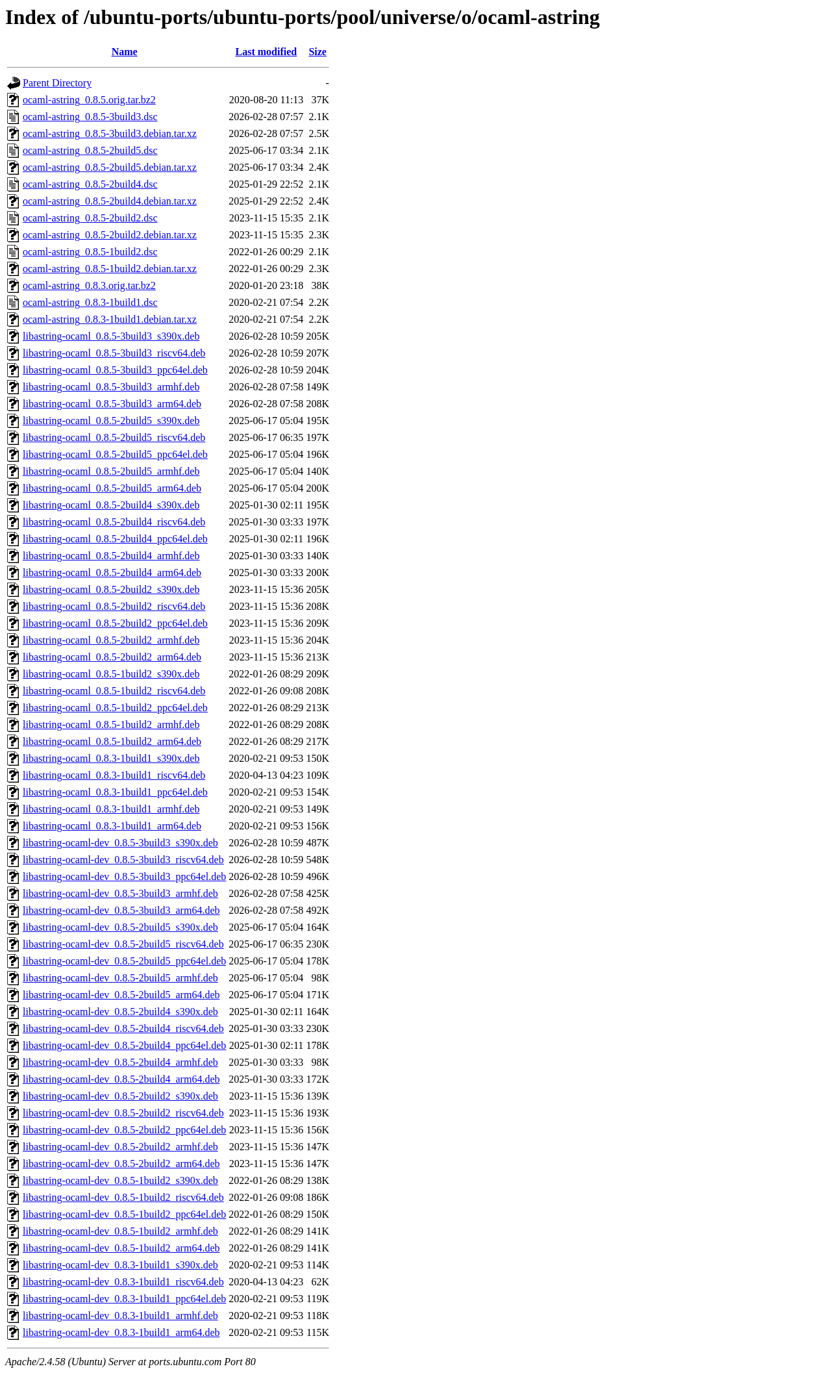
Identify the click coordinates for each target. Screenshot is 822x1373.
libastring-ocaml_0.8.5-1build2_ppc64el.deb (115, 707)
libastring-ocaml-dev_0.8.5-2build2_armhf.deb (120, 1146)
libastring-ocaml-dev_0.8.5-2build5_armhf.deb (120, 977)
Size (317, 51)
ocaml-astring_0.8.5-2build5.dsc (90, 150)
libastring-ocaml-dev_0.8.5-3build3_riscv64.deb (123, 859)
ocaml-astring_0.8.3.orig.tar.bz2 (89, 285)
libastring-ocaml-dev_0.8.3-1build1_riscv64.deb (123, 1281)
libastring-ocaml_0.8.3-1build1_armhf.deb (111, 808)
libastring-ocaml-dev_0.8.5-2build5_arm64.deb (121, 994)
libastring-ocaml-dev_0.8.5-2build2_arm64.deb (121, 1163)
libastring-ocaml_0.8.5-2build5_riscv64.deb (114, 437)
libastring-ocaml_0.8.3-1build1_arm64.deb (112, 825)
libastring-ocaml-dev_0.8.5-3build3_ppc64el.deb (124, 876)
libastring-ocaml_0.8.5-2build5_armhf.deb (111, 471)
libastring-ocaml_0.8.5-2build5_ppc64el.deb (115, 454)
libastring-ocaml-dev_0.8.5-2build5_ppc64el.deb (124, 960)
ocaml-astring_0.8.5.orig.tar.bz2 (89, 99)
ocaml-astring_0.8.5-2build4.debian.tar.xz (110, 201)
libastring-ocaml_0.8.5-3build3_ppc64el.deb (115, 369)
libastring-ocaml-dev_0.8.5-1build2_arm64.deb (121, 1247)
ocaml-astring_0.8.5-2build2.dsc (90, 217)
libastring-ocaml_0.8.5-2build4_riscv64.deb (114, 521)
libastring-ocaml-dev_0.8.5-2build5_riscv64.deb (123, 944)
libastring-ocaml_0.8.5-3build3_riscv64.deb (114, 353)
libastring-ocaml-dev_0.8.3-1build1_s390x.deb (120, 1264)
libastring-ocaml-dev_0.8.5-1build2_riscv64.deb (123, 1197)
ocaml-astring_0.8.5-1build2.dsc (90, 251)
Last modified (266, 51)
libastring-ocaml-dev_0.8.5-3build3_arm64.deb (121, 910)
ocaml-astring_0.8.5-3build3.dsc (90, 116)
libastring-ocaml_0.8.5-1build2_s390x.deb (111, 673)
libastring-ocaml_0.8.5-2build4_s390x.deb (111, 504)
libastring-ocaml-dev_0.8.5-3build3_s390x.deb (120, 842)
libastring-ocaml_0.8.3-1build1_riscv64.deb (114, 775)
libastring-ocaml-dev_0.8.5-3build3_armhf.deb (120, 893)
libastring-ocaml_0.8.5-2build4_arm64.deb (112, 572)
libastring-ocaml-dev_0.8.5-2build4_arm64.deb (121, 1079)
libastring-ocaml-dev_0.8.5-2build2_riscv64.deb (123, 1112)
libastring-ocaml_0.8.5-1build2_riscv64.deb (114, 690)
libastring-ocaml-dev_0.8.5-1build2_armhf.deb (120, 1231)
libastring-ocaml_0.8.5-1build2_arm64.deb (112, 741)
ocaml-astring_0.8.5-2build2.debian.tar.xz (110, 234)
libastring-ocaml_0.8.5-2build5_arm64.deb (112, 488)
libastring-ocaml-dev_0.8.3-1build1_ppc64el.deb (124, 1298)
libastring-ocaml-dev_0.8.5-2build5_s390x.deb (120, 927)
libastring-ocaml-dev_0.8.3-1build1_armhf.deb (120, 1315)
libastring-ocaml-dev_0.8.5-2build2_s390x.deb (120, 1096)
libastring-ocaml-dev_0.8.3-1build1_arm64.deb (121, 1332)
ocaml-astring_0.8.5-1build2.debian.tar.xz (110, 268)
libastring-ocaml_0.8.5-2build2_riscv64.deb (114, 606)
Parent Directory (57, 82)
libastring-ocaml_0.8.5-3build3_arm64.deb (112, 403)
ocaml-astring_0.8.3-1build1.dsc (90, 302)
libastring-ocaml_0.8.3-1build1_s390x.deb (111, 758)
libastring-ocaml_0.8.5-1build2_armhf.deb (111, 724)
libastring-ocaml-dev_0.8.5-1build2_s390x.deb (120, 1180)
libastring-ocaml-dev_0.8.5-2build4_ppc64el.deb (124, 1045)
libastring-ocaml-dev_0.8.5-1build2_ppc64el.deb (124, 1214)
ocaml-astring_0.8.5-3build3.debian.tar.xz (110, 133)
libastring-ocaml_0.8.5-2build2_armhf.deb (111, 640)
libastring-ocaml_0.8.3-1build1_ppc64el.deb (115, 792)
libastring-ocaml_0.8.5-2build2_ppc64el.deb (115, 623)
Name (125, 51)
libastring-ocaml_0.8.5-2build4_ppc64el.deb (115, 538)
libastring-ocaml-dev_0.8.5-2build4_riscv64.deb (123, 1028)
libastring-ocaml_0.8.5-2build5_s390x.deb (111, 420)
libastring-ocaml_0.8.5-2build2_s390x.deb (111, 589)
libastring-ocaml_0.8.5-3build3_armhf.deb (111, 386)
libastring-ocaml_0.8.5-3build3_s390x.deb (111, 336)
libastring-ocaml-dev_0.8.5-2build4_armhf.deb (120, 1062)
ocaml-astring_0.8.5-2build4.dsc (90, 184)
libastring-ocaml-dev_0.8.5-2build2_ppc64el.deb (124, 1129)
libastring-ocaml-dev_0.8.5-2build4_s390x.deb (120, 1011)
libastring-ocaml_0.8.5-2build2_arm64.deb (112, 656)
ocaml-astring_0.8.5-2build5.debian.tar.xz (110, 167)
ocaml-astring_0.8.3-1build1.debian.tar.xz (110, 319)
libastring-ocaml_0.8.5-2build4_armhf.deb (111, 555)
